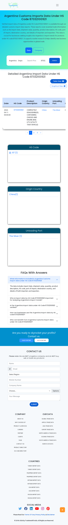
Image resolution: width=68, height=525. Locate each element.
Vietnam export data (34, 484)
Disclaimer (51, 515)
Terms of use (30, 515)
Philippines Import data (34, 473)
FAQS (20, 440)
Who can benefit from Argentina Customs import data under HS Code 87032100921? (31, 321)
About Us (20, 419)
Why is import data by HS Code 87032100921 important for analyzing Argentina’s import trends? (31, 299)
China (44, 110)
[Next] (40, 133)
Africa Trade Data (48, 422)
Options (56, 391)
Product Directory (20, 447)
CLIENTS (20, 437)
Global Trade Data (48, 419)
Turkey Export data (34, 469)
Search (54, 60)
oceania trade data (47, 437)
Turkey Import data (34, 466)
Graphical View (58, 86)
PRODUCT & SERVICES (20, 426)
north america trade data (47, 433)
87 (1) (15, 152)
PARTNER (20, 433)
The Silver (56, 110)
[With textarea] (34, 397)
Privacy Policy (40, 515)
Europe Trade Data (48, 429)
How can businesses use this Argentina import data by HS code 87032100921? (33, 313)
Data (29, 50)
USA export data (34, 491)
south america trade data (47, 440)
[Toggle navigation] (57, 5)
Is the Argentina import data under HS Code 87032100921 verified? (32, 306)
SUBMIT (34, 404)
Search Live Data (47, 444)
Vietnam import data (34, 480)
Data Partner (41, 340)
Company (38, 50)
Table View (58, 81)
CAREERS (20, 429)
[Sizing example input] (34, 363)
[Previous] (27, 133)
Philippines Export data (34, 477)
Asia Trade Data (48, 426)
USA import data (34, 487)
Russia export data (34, 498)
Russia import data (34, 494)
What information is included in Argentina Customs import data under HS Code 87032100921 (30, 280)
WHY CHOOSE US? (20, 422)
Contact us (20, 444)
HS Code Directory (20, 451)
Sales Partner (26, 340)
